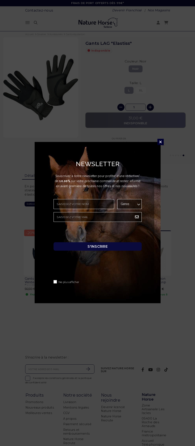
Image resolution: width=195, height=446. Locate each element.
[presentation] (85, 233)
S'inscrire (98, 246)
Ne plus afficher (69, 282)
